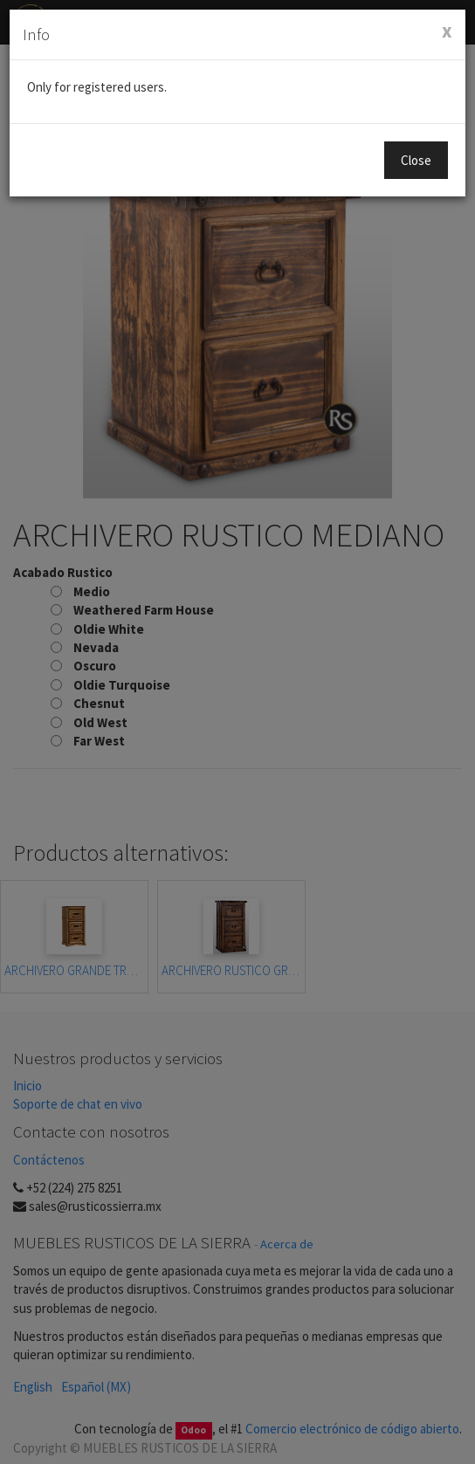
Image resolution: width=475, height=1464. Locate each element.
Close (416, 160)
